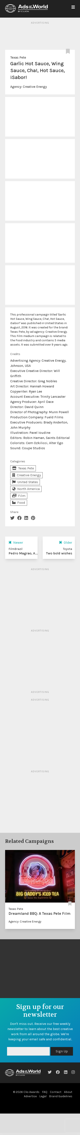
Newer (16, 542)
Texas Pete (18, 57)
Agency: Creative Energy (25, 921)
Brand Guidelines (60, 1096)
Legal (43, 1096)
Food (18, 503)
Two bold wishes (59, 553)
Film (18, 496)
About (68, 1092)
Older (65, 542)
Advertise (30, 1096)
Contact (55, 1092)
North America (26, 489)
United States (25, 482)
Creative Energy (35, 87)
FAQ (44, 1092)
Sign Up (62, 1051)
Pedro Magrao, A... (23, 553)
